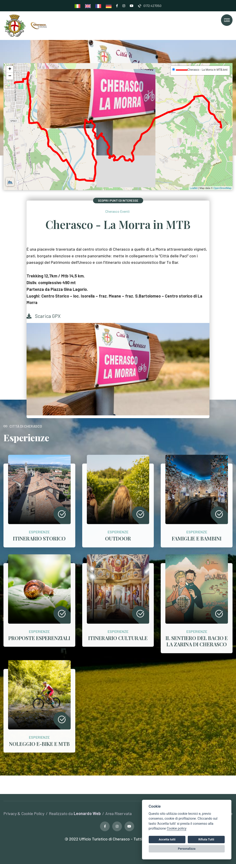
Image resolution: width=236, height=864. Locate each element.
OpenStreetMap (222, 188)
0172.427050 (149, 6)
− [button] (9, 76)
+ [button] (9, 69)
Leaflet (193, 188)
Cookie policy (176, 829)
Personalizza (187, 848)
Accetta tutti (167, 839)
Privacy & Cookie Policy (23, 813)
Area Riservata (118, 813)
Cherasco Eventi (117, 211)
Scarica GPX (44, 316)
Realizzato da (75, 813)
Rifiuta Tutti (206, 839)
